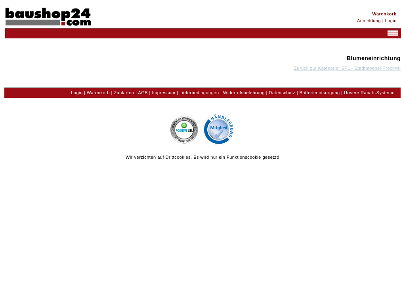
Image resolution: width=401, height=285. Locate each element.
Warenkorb (98, 92)
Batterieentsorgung (320, 92)
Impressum (164, 92)
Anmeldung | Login (377, 20)
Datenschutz (282, 92)
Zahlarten (124, 92)
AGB (143, 92)
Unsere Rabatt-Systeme (369, 92)
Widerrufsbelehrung (244, 92)
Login (76, 92)
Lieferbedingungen (199, 92)
